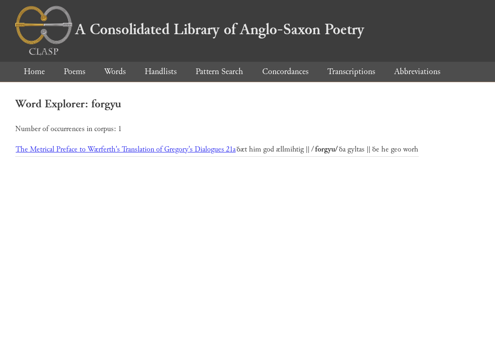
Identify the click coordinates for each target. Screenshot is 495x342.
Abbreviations (417, 71)
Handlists (161, 71)
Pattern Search (219, 71)
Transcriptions (351, 71)
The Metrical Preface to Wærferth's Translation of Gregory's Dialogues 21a (126, 149)
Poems (74, 71)
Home (34, 71)
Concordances (285, 71)
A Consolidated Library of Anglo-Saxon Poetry (189, 29)
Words (115, 71)
